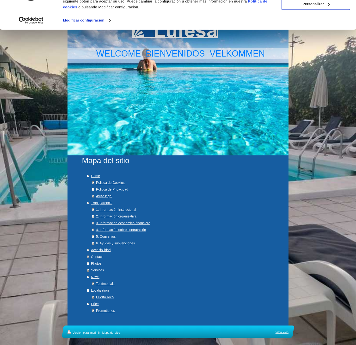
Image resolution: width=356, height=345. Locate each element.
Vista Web (282, 332)
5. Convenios (106, 236)
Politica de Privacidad (112, 189)
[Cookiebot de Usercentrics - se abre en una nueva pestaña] (31, 42)
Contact (97, 257)
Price (95, 304)
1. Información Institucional (116, 209)
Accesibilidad (101, 250)
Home (95, 176)
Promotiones (105, 311)
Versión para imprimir (84, 332)
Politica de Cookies (110, 183)
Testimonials (105, 284)
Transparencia (101, 203)
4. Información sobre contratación (121, 230)
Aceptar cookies (316, 12)
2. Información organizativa (116, 216)
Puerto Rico (105, 297)
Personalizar (316, 26)
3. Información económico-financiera (123, 223)
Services (97, 270)
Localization (100, 290)
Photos (96, 263)
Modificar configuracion (83, 42)
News (95, 277)
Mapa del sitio (111, 332)
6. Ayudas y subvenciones (115, 243)
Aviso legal (104, 196)
